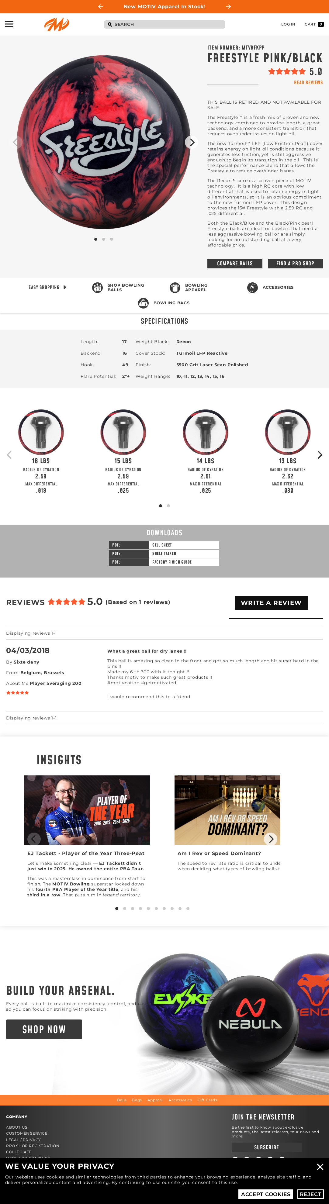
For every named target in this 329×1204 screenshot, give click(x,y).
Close (320, 1167)
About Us (16, 1127)
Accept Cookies (266, 1194)
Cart (314, 24)
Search (110, 24)
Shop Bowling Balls (126, 287)
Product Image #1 (104, 142)
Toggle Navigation (9, 24)
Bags (137, 1100)
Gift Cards (207, 1100)
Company (16, 1116)
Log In (288, 24)
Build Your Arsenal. (61, 991)
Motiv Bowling (56, 24)
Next (228, 6)
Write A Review (271, 602)
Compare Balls (235, 263)
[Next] (191, 142)
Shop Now (44, 1030)
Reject (310, 1194)
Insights (59, 760)
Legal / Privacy (23, 1139)
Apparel (155, 1100)
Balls (121, 1100)
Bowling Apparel (196, 287)
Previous (100, 6)
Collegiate (19, 1152)
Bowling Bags (172, 302)
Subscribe (266, 1147)
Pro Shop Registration (33, 1146)
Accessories (278, 287)
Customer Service (27, 1133)
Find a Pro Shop (295, 263)
